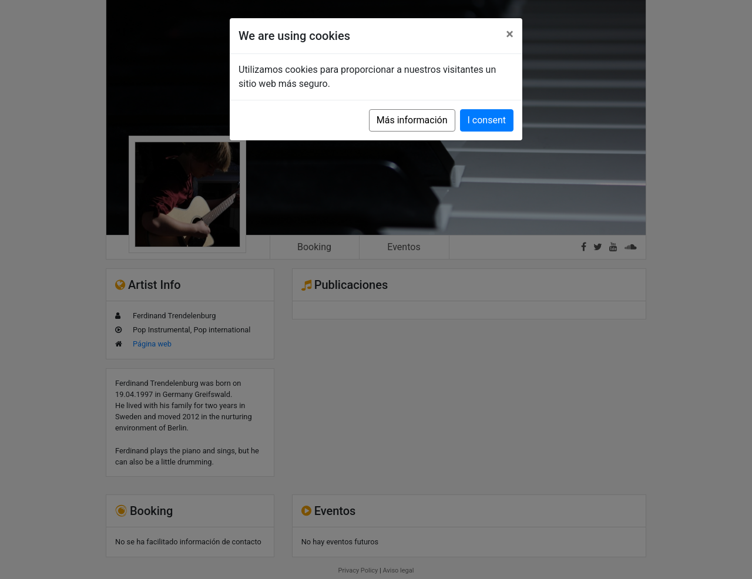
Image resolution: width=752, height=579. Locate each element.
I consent (487, 120)
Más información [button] (412, 120)
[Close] (509, 34)
